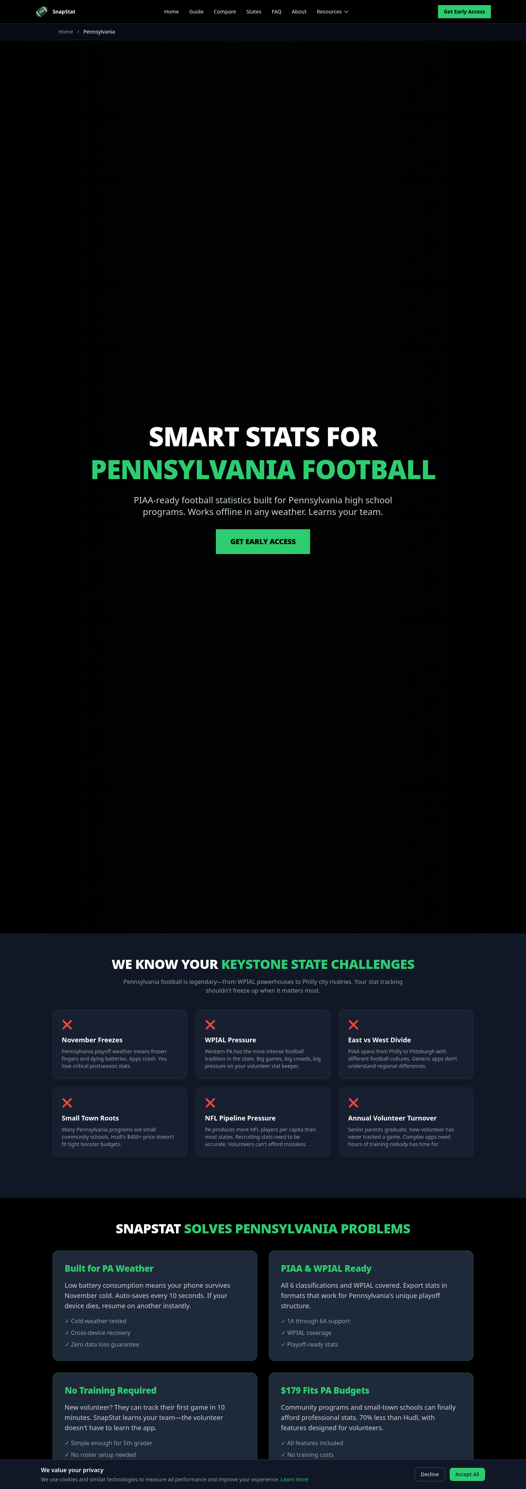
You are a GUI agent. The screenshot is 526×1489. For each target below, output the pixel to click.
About (299, 11)
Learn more (294, 1479)
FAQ (277, 11)
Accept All (467, 1474)
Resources (333, 11)
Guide (196, 11)
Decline (430, 1474)
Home (171, 11)
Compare (225, 11)
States (253, 11)
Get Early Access (464, 11)
